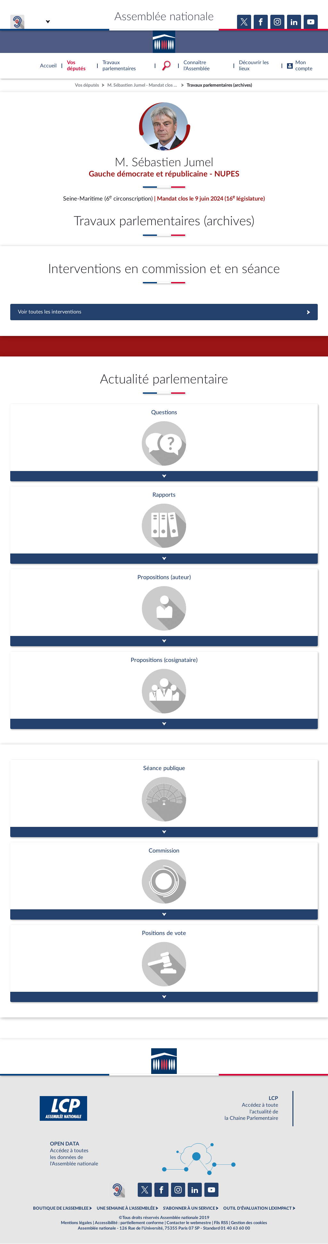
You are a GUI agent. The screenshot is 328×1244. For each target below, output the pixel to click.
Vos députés (87, 85)
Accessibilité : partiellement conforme (129, 1223)
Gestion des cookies (249, 1223)
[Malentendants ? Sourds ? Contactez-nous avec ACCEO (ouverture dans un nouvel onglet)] (117, 1189)
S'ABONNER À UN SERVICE (189, 1209)
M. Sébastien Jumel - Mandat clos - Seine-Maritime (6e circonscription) (143, 85)
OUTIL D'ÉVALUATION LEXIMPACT (257, 1209)
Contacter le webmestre (189, 1223)
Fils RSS (221, 1223)
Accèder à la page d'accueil (164, 39)
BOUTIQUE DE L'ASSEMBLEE (60, 1209)
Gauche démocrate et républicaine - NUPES (164, 174)
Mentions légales (76, 1223)
